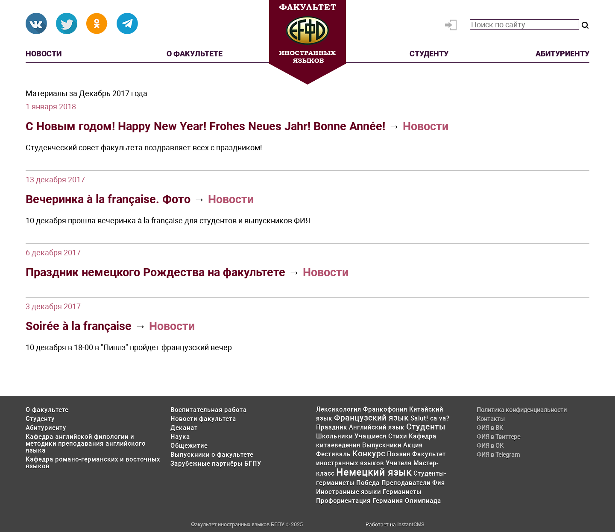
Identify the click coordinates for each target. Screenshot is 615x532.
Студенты (425, 426)
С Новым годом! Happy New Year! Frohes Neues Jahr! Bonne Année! (205, 126)
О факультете (195, 53)
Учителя (399, 463)
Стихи (397, 436)
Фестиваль (333, 454)
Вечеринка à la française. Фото (108, 199)
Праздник (331, 427)
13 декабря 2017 (55, 179)
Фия (438, 482)
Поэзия (398, 454)
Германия (387, 500)
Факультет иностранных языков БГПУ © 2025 (247, 525)
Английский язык (376, 427)
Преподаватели (405, 482)
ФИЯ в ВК (490, 427)
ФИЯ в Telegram (498, 454)
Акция (413, 445)
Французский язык (371, 417)
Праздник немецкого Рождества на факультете (155, 272)
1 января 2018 (51, 106)
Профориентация (343, 500)
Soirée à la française (79, 326)
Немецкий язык (374, 472)
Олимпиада (423, 500)
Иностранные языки (348, 491)
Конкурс (368, 453)
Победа (368, 482)
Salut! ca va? (430, 418)
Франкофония (385, 409)
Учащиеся (370, 436)
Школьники (334, 436)
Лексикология (338, 409)
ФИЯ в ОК (490, 445)
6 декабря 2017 (53, 252)
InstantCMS (410, 525)
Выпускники (381, 445)
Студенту (429, 53)
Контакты (491, 418)
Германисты (402, 491)
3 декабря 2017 (53, 306)
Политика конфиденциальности (522, 409)
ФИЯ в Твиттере (498, 436)
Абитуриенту (562, 53)
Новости (44, 53)
